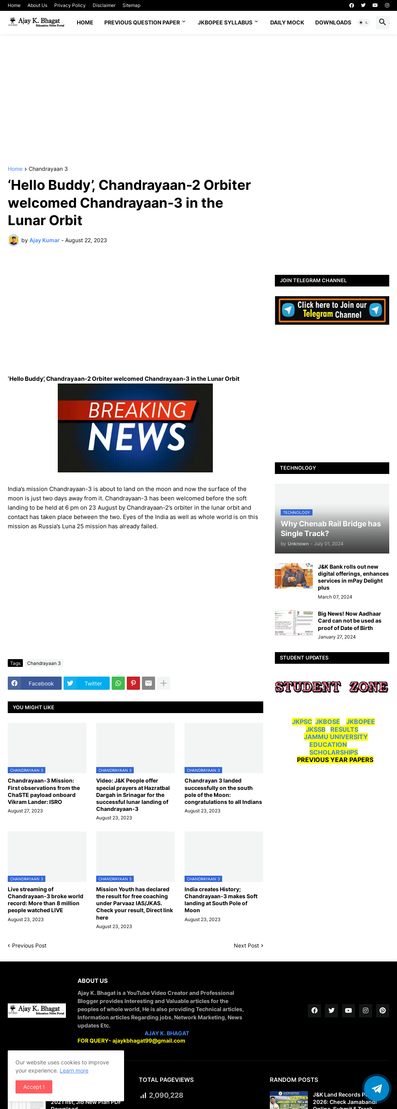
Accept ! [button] (34, 1086)
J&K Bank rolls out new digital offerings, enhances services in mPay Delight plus (353, 577)
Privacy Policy (70, 5)
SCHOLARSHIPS (333, 752)
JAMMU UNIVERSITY (336, 737)
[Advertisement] (198, 100)
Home (14, 5)
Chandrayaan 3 (48, 169)
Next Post (246, 945)
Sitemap (131, 5)
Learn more (74, 1070)
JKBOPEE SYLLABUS (225, 22)
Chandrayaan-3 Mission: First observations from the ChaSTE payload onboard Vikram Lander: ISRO (44, 791)
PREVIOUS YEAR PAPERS (335, 760)
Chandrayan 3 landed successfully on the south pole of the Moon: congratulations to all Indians (223, 791)
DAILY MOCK (287, 22)
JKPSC (302, 721)
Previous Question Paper (142, 22)
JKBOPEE (360, 721)
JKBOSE (327, 721)
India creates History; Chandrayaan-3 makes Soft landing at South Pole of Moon (221, 900)
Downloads (333, 22)
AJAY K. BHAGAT (167, 1033)
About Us (37, 5)
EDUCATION (328, 744)
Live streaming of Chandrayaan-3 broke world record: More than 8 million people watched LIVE (45, 900)
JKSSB (316, 729)
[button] (363, 22)
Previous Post (29, 945)
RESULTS (344, 729)
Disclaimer (104, 5)
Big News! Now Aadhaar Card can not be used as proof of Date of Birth (349, 620)
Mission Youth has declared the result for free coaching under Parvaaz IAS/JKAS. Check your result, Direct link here (134, 903)
